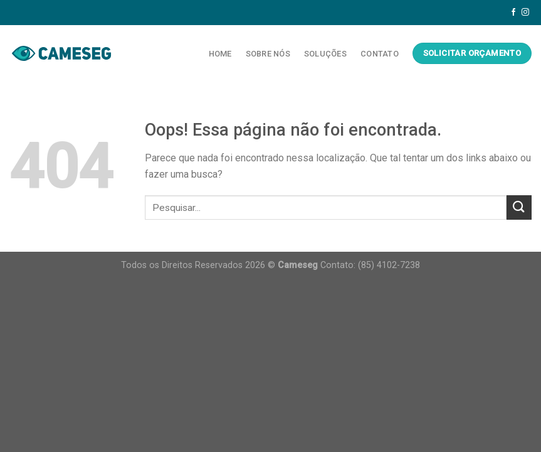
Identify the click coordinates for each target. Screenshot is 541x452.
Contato (379, 53)
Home (220, 53)
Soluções (325, 53)
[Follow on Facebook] (513, 12)
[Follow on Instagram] (525, 12)
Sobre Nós (268, 53)
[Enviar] (519, 207)
